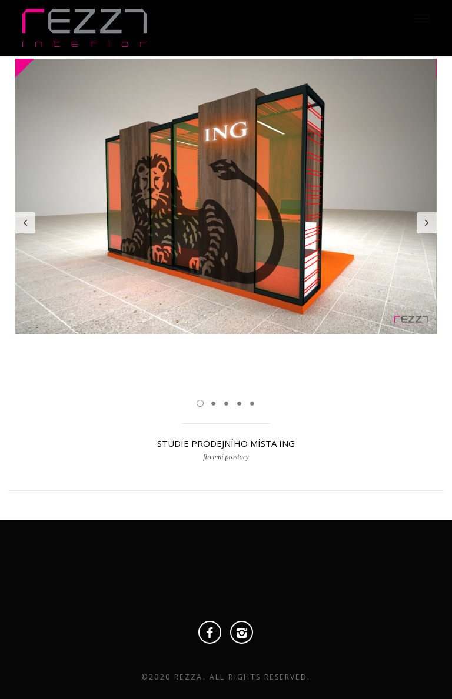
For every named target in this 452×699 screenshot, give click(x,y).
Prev (25, 222)
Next (427, 222)
